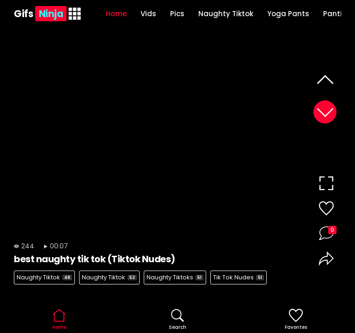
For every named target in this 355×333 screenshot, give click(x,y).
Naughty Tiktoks (175, 277)
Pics (177, 13)
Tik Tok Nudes (238, 277)
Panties (336, 13)
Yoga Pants (288, 13)
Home (116, 13)
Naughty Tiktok (225, 13)
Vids (148, 13)
